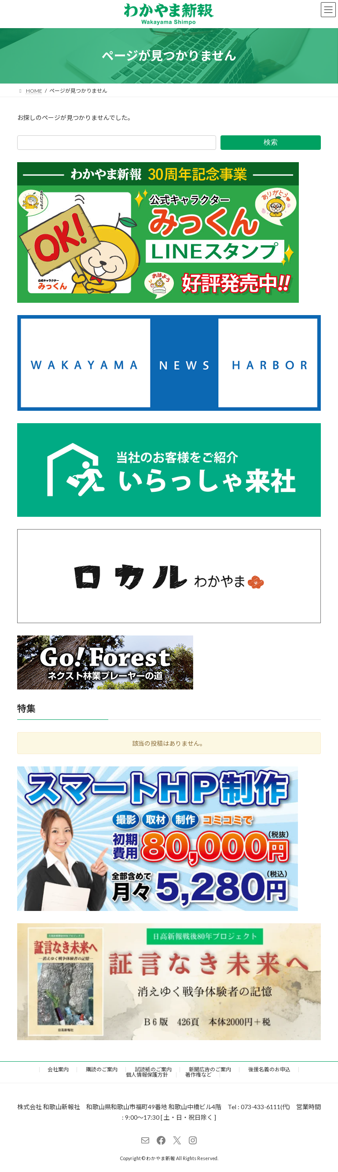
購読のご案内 (102, 1069)
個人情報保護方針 (147, 1074)
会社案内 (58, 1069)
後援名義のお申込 (269, 1069)
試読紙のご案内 (153, 1069)
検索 (271, 142)
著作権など (198, 1074)
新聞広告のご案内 (210, 1069)
